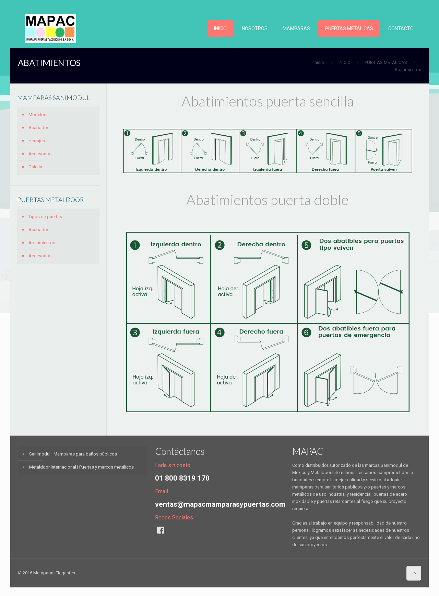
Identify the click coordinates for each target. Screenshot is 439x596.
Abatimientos (41, 242)
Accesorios (39, 153)
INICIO (345, 62)
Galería (35, 166)
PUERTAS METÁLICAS (386, 62)
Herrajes (36, 140)
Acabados (38, 127)
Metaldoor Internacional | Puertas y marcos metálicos (81, 467)
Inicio (318, 62)
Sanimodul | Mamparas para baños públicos (73, 454)
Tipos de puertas (45, 216)
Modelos (37, 114)
